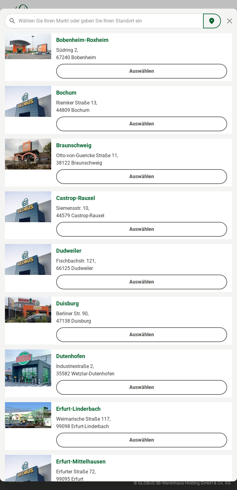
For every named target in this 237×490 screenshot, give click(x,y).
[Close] (230, 21)
